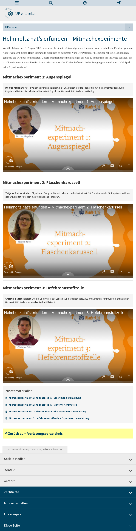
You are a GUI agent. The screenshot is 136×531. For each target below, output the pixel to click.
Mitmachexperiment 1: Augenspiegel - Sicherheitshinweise (43, 404)
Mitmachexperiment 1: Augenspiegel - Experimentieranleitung (45, 397)
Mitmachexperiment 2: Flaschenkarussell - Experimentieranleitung (47, 411)
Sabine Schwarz (51, 449)
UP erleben (69, 27)
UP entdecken (25, 13)
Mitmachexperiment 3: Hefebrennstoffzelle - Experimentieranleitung (49, 418)
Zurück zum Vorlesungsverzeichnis (35, 433)
